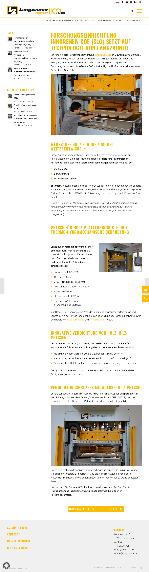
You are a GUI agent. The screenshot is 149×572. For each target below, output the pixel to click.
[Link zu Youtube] (131, 2)
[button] (6, 565)
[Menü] (138, 10)
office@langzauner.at (125, 553)
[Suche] (132, 10)
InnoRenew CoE (103, 54)
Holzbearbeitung (75, 319)
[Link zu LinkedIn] (135, 2)
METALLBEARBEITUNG (18, 541)
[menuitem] (117, 3)
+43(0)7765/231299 (124, 549)
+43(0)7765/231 (122, 545)
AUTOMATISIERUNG (17, 527)
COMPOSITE (13, 534)
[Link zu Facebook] (122, 2)
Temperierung (96, 319)
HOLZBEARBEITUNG (17, 548)
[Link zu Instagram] (139, 2)
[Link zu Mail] (127, 2)
